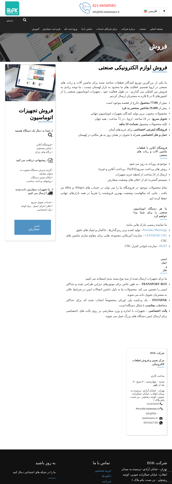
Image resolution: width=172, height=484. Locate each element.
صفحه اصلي (156, 29)
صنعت (142, 29)
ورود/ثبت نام (70, 29)
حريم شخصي (103, 479)
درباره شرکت (128, 29)
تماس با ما (86, 29)
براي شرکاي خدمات (106, 29)
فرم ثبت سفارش (51, 29)
